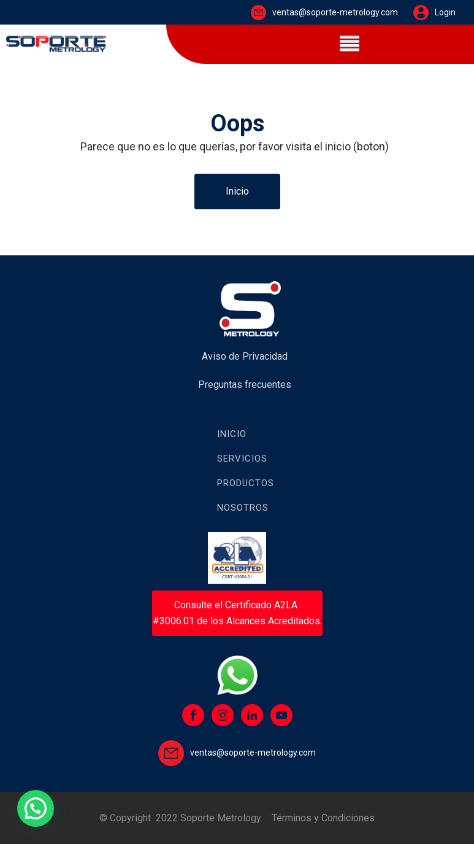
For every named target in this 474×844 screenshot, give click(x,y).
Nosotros (243, 507)
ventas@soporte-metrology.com (335, 12)
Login (445, 12)
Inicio (237, 191)
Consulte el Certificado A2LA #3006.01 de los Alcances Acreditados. (237, 613)
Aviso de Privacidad (245, 356)
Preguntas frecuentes (244, 384)
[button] (35, 808)
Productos (245, 483)
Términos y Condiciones (323, 818)
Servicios (242, 458)
